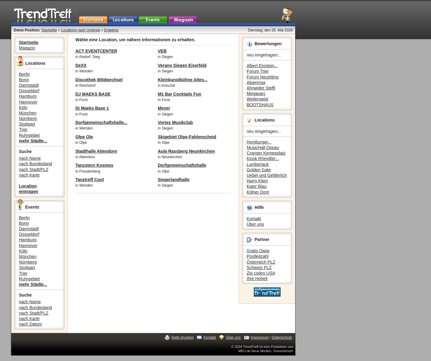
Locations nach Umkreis (80, 30)
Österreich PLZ (261, 262)
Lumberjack (258, 164)
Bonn (24, 79)
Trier (23, 129)
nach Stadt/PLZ (34, 169)
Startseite (49, 30)
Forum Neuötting (262, 77)
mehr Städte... (33, 140)
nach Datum (30, 324)
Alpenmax (256, 82)
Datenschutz (282, 337)
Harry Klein (257, 180)
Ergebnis (111, 30)
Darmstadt (29, 85)
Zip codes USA (261, 273)
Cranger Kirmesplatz (266, 153)
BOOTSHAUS (260, 104)
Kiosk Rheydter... (263, 158)
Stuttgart (27, 124)
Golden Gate (259, 169)
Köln (23, 107)
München (28, 113)
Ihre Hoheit (257, 278)
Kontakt (254, 218)
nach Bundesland (35, 163)
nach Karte (29, 175)
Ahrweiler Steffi (261, 88)
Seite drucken (182, 337)
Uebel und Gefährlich (267, 175)
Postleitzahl (258, 256)
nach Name (30, 158)
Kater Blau (256, 186)
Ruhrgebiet (29, 135)
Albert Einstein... (262, 65)
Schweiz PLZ (259, 267)
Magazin (27, 48)
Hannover (28, 102)
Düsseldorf (29, 90)
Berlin (24, 74)
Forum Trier (258, 71)
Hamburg (28, 96)
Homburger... (259, 142)
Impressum (260, 337)
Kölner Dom (258, 192)
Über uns (255, 224)
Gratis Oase (258, 250)
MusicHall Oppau (263, 147)
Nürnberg (28, 118)
